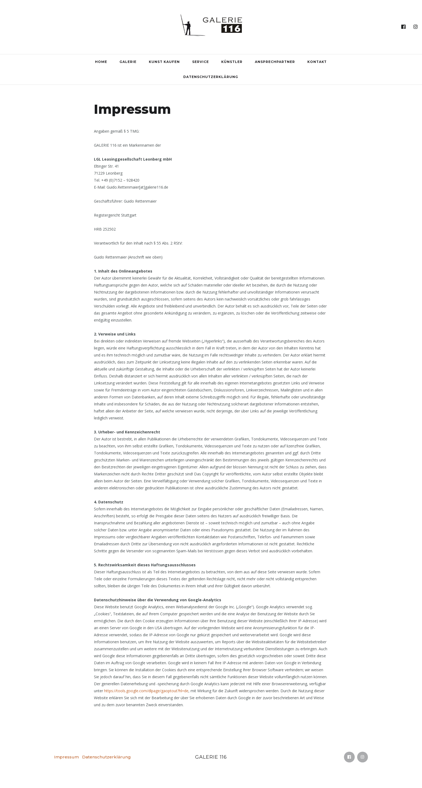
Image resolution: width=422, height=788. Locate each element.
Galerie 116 (211, 757)
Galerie (127, 62)
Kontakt (317, 62)
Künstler (231, 62)
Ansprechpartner (275, 62)
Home (101, 62)
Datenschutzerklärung (210, 77)
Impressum (66, 756)
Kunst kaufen (164, 62)
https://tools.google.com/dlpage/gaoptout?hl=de (146, 690)
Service (200, 62)
